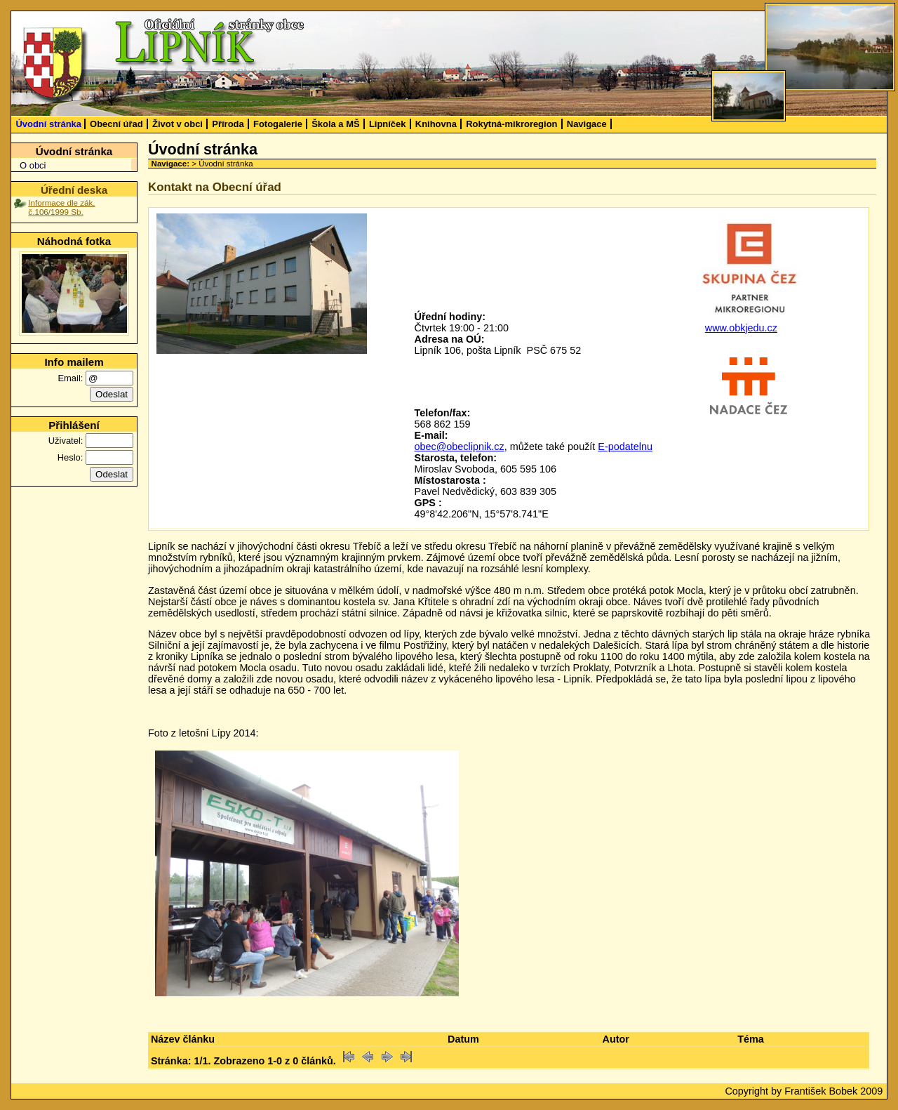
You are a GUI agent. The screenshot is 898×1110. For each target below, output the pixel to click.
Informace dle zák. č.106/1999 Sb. (61, 207)
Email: (70, 378)
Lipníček (387, 124)
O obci (33, 165)
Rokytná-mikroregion (511, 124)
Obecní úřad (116, 124)
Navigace (587, 124)
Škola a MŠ (335, 124)
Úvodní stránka (48, 124)
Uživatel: (65, 440)
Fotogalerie (277, 124)
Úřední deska (74, 190)
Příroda (227, 124)
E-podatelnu (625, 446)
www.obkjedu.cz (741, 327)
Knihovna (436, 124)
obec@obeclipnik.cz (459, 446)
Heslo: (70, 457)
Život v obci (177, 124)
